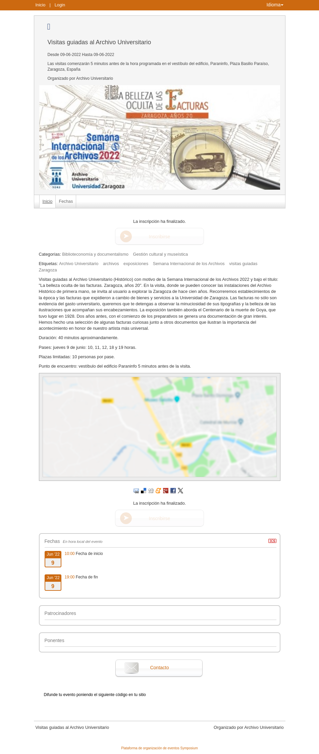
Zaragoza (48, 269)
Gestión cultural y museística (160, 254)
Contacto (159, 667)
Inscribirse (159, 236)
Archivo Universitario (78, 263)
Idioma (274, 4)
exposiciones (135, 263)
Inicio (41, 4)
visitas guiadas (243, 263)
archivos (111, 263)
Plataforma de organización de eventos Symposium (159, 748)
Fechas (66, 201)
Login (60, 4)
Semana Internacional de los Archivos (189, 263)
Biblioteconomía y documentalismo (95, 254)
